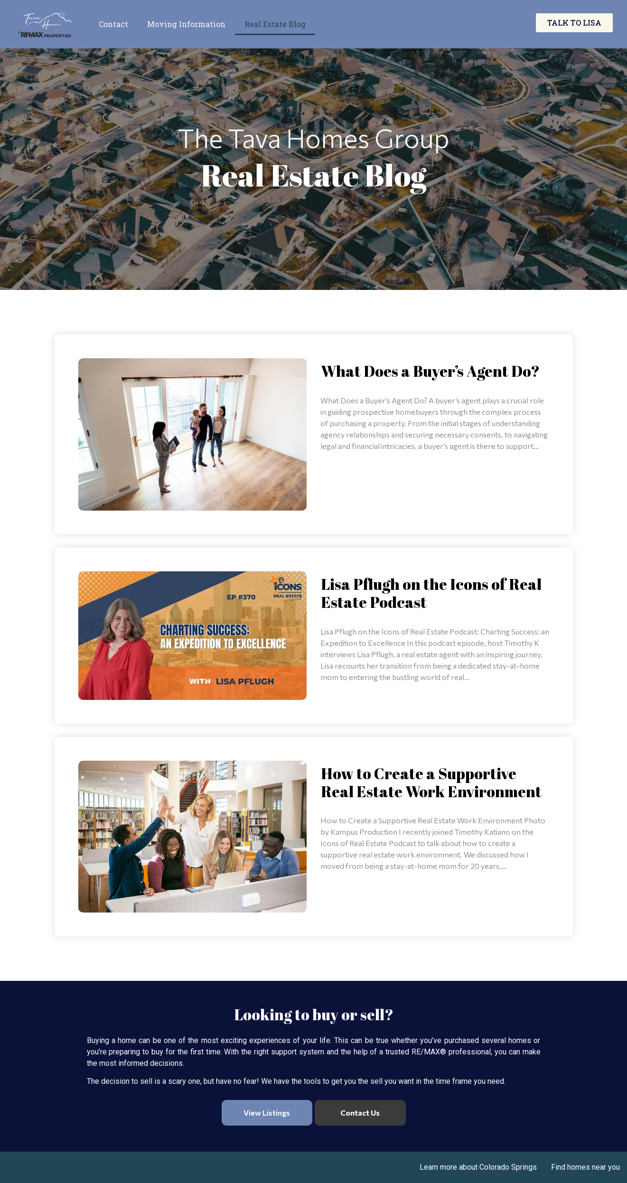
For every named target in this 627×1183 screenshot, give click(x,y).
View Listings (266, 1112)
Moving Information (186, 24)
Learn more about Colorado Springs (478, 1167)
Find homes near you (585, 1167)
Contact (113, 24)
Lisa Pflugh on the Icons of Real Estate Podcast (431, 593)
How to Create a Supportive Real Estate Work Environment (431, 782)
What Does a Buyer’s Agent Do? (430, 371)
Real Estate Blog (275, 24)
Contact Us (360, 1112)
